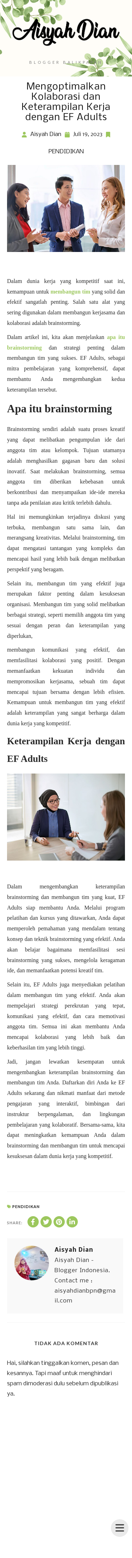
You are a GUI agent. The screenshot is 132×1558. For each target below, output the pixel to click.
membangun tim (70, 292)
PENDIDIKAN (66, 151)
